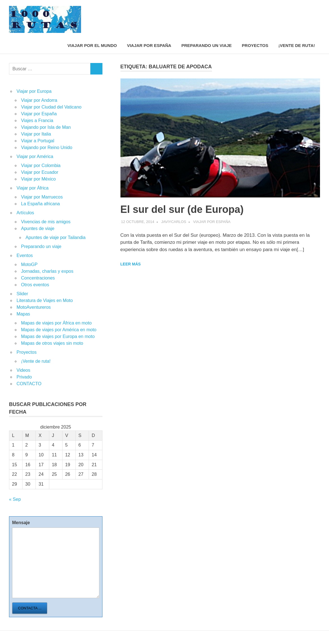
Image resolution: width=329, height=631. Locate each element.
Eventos (25, 255)
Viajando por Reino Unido (46, 147)
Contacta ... (29, 608)
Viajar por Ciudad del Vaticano (51, 107)
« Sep (15, 499)
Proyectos (255, 45)
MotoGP (29, 264)
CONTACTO (29, 383)
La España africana (40, 203)
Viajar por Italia (36, 134)
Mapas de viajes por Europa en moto (58, 336)
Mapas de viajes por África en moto (56, 323)
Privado (24, 377)
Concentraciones (38, 278)
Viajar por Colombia (41, 165)
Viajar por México (38, 179)
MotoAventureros (34, 307)
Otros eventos (35, 284)
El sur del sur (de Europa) (182, 209)
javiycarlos (173, 222)
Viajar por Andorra (39, 100)
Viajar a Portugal (37, 140)
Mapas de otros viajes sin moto (52, 343)
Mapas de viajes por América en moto (59, 329)
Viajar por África (33, 188)
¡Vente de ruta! (296, 45)
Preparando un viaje (206, 45)
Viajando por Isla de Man (46, 127)
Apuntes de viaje (37, 228)
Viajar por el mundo (92, 45)
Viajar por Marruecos (42, 197)
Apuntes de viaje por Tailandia (56, 237)
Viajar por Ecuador (39, 172)
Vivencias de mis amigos (46, 221)
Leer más (130, 264)
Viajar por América (35, 156)
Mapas (23, 314)
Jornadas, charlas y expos (47, 271)
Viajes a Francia (37, 120)
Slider (22, 293)
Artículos (25, 212)
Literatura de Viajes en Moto (45, 300)
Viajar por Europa (34, 91)
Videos (23, 370)
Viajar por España (149, 45)
